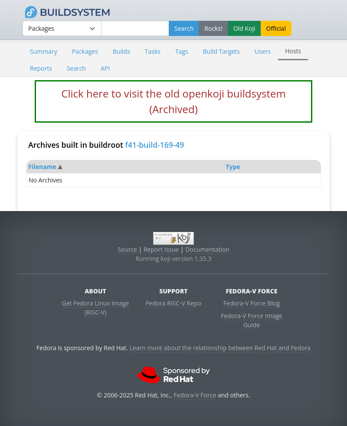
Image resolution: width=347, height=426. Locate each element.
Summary (43, 51)
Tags (181, 51)
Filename (42, 167)
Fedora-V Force (195, 395)
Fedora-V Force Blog (251, 303)
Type (233, 167)
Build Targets (221, 51)
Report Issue (161, 249)
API (105, 68)
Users (263, 51)
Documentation (207, 249)
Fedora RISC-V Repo (173, 303)
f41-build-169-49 (154, 145)
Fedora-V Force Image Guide (251, 320)
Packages (85, 51)
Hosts (293, 51)
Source (127, 249)
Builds (121, 51)
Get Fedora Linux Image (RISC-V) (95, 307)
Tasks (152, 51)
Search (76, 68)
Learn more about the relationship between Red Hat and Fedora (220, 348)
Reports (41, 68)
